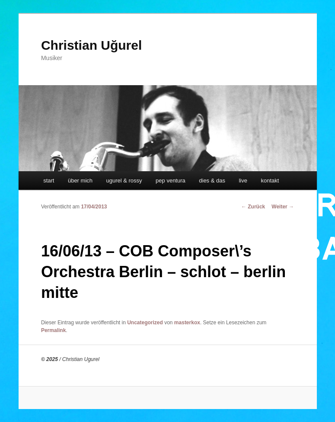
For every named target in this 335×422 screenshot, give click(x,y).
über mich (80, 180)
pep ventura (170, 180)
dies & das (212, 180)
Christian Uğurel (91, 45)
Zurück (253, 207)
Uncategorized (145, 323)
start (48, 180)
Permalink (53, 330)
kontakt (270, 180)
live (243, 180)
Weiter (282, 207)
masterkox (187, 323)
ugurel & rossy (124, 180)
